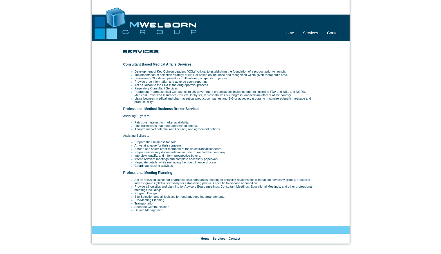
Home (289, 33)
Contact (334, 33)
